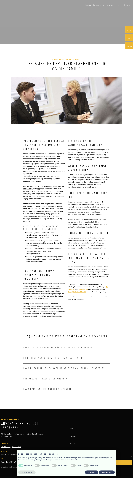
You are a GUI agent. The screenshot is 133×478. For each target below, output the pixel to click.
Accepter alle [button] (106, 472)
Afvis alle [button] (91, 472)
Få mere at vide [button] (27, 472)
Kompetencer (98, 5)
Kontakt (127, 5)
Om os (118, 5)
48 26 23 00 (16, 447)
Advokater (110, 5)
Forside (88, 5)
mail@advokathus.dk (9, 454)
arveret (41, 166)
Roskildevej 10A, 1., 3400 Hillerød (13, 462)
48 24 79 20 (5, 447)
